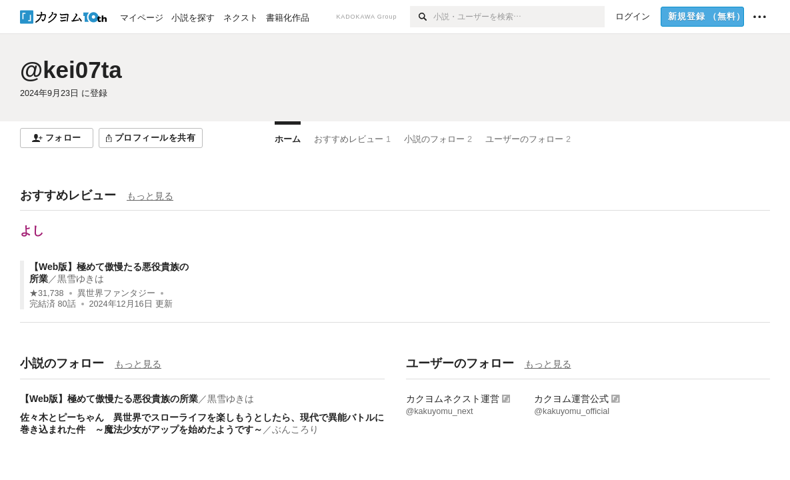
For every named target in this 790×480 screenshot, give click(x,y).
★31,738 (46, 293)
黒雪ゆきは (80, 278)
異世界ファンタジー (116, 293)
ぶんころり (295, 429)
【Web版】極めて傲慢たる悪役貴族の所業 (109, 398)
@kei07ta (71, 70)
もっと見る (150, 196)
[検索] (421, 16)
